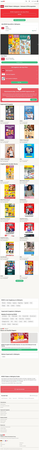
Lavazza (20, 321)
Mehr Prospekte (19, 280)
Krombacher (28, 318)
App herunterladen (3, 430)
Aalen (8, 305)
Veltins (25, 321)
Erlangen (3, 305)
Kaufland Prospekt (3, 413)
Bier (9, 316)
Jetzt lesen (19, 349)
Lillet (12, 321)
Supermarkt (15, 398)
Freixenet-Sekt (25, 316)
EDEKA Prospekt (3, 411)
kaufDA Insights (3, 428)
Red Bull (9, 324)
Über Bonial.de (2, 404)
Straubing (18, 305)
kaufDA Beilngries (4, 398)
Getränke (12, 318)
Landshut (13, 305)
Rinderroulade (14, 316)
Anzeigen (36, 3)
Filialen (10, 398)
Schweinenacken (5, 318)
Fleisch (16, 321)
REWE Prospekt (3, 414)
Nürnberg (9, 302)
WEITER (19, 14)
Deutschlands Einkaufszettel (5, 427)
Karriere (1, 407)
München (3, 302)
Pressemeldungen (3, 431)
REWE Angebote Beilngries (19, 20)
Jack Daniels (4, 316)
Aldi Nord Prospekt (3, 419)
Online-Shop (21, 318)
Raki (16, 318)
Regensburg (20, 302)
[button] (19, 49)
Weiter (33, 99)
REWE (18, 381)
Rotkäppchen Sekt (5, 321)
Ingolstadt (26, 302)
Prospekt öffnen (19, 62)
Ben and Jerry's (33, 316)
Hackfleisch (30, 321)
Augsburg (14, 302)
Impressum (21, 442)
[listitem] (9, 115)
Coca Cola (4, 324)
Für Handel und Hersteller (4, 405)
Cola (20, 316)
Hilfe (1, 442)
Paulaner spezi (15, 324)
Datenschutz (30, 96)
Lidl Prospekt (2, 422)
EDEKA (3, 356)
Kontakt (21, 444)
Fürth (31, 302)
